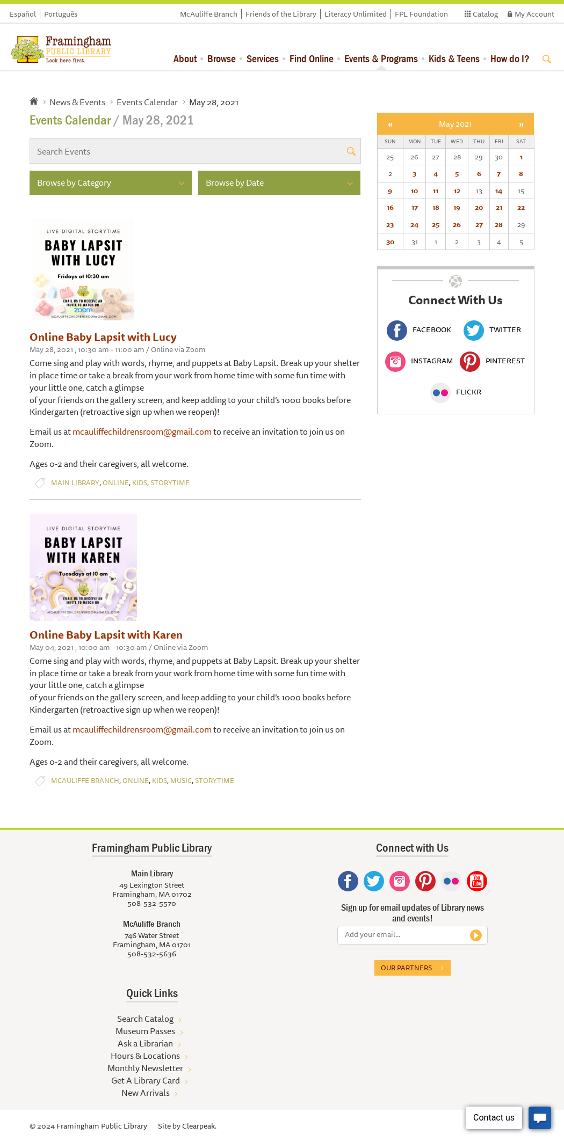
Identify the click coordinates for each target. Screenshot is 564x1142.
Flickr (455, 392)
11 (435, 190)
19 (456, 207)
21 (499, 207)
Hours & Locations (145, 1055)
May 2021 (455, 124)
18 (435, 207)
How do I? (510, 58)
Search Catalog (145, 1018)
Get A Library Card (145, 1080)
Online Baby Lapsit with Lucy (103, 336)
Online (116, 483)
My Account (534, 14)
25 (435, 224)
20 (479, 207)
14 (498, 190)
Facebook (419, 329)
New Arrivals (145, 1092)
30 (390, 241)
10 (414, 190)
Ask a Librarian (145, 1043)
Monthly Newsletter (145, 1068)
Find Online (312, 58)
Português (60, 14)
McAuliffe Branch (208, 14)
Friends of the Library (280, 14)
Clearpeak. (199, 1126)
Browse (221, 58)
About (185, 58)
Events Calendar (147, 102)
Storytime (170, 483)
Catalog (485, 14)
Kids (139, 483)
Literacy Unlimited (355, 14)
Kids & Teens (454, 58)
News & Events (77, 102)
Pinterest (492, 361)
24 (414, 224)
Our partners (406, 967)
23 (390, 224)
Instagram (419, 361)
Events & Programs (381, 58)
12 (457, 190)
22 (521, 207)
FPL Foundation (421, 14)
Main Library (75, 483)
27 (479, 224)
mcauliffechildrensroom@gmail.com (142, 431)
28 (499, 224)
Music (181, 781)
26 (457, 224)
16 (390, 207)
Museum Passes (145, 1031)
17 (414, 207)
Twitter (492, 329)
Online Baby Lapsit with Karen (106, 634)
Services (263, 58)
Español (22, 14)
